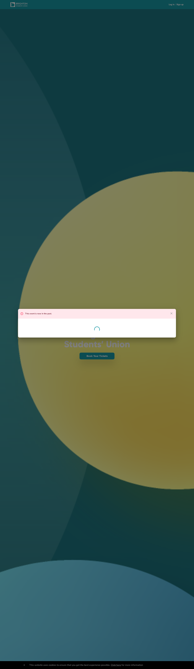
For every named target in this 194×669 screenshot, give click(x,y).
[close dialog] (171, 313)
